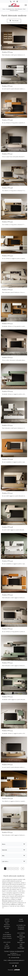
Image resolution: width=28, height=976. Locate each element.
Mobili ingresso (21, 942)
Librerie (21, 935)
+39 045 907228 (15, 957)
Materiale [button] (4, 850)
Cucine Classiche (7, 936)
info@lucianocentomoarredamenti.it (15, 960)
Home (4, 9)
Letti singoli (7, 948)
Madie (21, 939)
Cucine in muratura (6, 938)
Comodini (7, 946)
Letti (7, 944)
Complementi (21, 929)
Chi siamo (7, 921)
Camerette (21, 921)
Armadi (21, 919)
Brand (7, 923)
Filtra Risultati (13, 20)
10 (22, 868)
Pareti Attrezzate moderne (17, 9)
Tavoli (21, 944)
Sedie (21, 946)
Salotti (21, 940)
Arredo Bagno (21, 948)
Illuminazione (21, 927)
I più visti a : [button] (5, 861)
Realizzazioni (7, 926)
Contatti (7, 928)
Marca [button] (3, 844)
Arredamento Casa (10, 9)
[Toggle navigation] (26, 5)
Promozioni (7, 925)
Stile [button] (3, 855)
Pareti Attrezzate (18, 9)
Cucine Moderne (7, 934)
